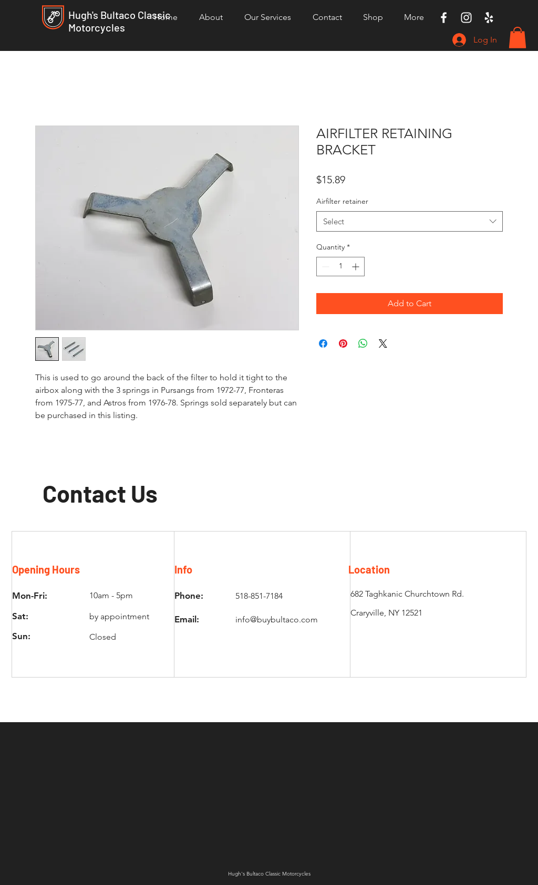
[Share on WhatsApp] (363, 343)
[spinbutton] (340, 266)
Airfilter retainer (342, 201)
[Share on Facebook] (323, 343)
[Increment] (356, 266)
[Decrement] (324, 266)
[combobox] (409, 221)
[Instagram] (466, 18)
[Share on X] (383, 343)
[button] (517, 37)
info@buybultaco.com (276, 619)
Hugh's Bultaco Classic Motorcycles (119, 21)
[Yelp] (489, 18)
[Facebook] (444, 18)
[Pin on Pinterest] (343, 343)
